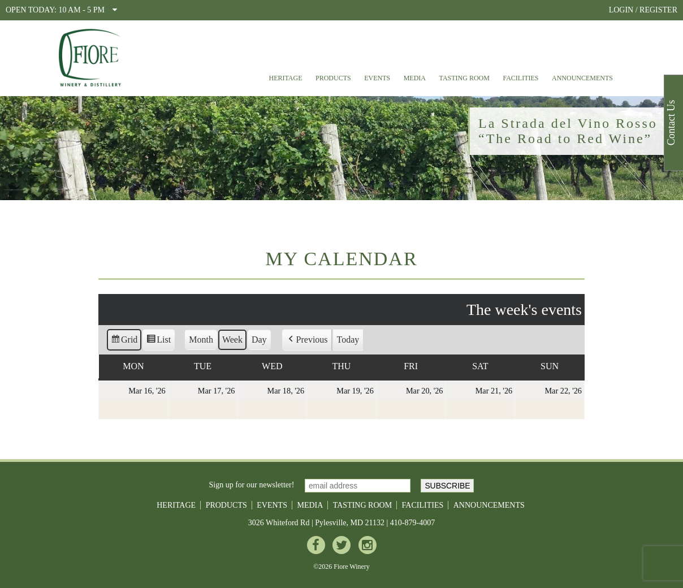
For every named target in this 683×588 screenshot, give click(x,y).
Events (377, 78)
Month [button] (201, 339)
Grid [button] (123, 341)
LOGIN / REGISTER (643, 10)
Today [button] (348, 339)
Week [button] (232, 339)
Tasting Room (464, 78)
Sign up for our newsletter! (252, 485)
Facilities (520, 78)
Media (415, 78)
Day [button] (259, 339)
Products (333, 78)
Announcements (582, 78)
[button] (307, 340)
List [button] (158, 341)
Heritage (285, 78)
